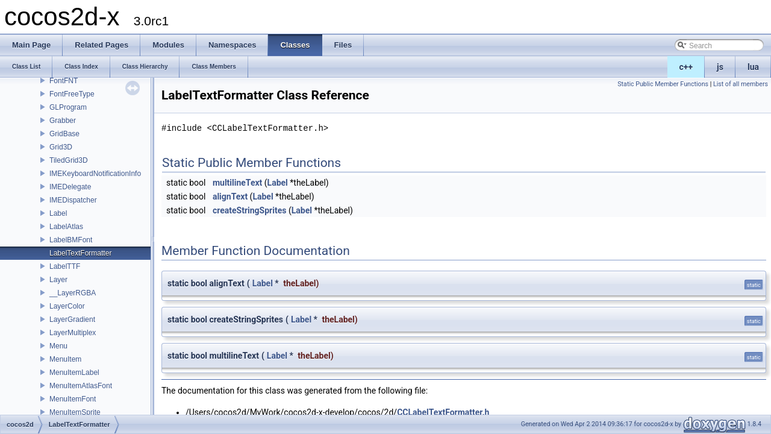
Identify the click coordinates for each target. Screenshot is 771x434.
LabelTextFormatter (80, 253)
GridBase (64, 134)
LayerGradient (72, 319)
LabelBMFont (70, 240)
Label (58, 213)
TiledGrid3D (68, 160)
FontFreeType (72, 94)
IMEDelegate (70, 187)
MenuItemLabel (74, 372)
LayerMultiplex (72, 333)
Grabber (62, 120)
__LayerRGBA (72, 293)
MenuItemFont (72, 399)
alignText (230, 196)
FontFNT (63, 81)
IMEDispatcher (73, 200)
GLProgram (68, 107)
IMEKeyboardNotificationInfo (95, 173)
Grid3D (60, 147)
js (720, 67)
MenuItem (65, 359)
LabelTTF (64, 266)
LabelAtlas (66, 226)
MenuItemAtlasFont (80, 386)
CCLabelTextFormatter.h (443, 412)
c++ (686, 67)
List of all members (740, 84)
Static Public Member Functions (662, 84)
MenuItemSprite (75, 412)
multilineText (237, 182)
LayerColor (67, 306)
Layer (58, 279)
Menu (58, 346)
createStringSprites (250, 210)
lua (753, 67)
